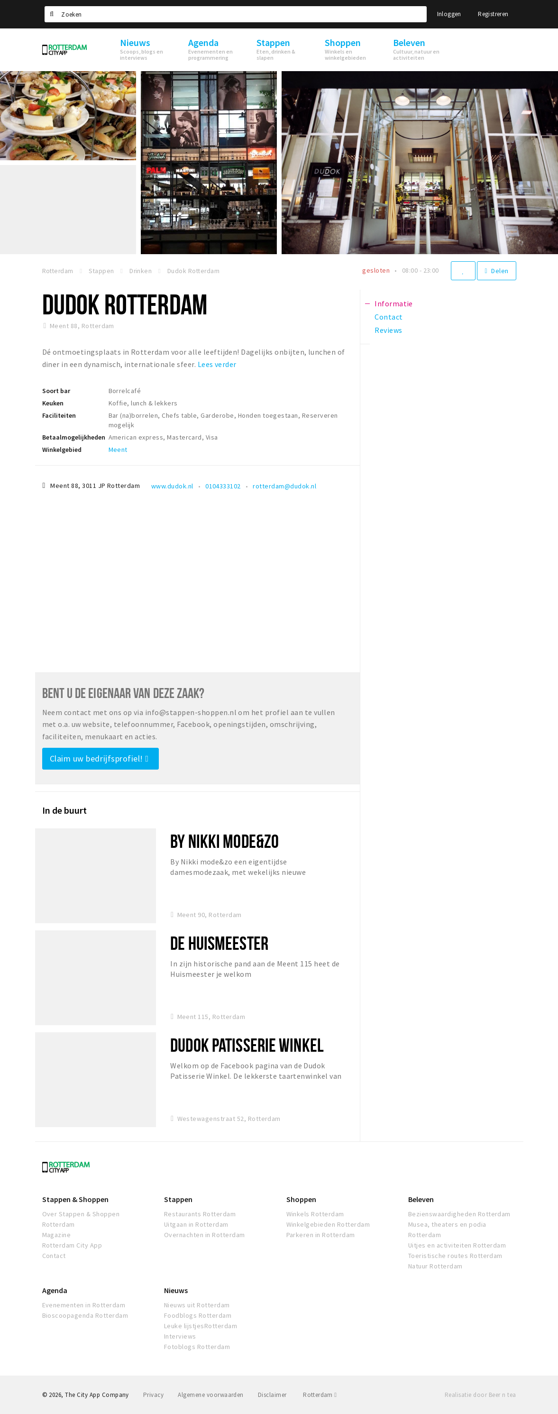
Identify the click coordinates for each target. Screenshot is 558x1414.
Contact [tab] (388, 316)
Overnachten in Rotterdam (204, 1234)
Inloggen (449, 14)
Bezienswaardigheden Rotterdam (459, 1214)
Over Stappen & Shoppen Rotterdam (81, 1219)
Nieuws (176, 1290)
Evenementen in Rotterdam (84, 1305)
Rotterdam (320, 1395)
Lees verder (217, 364)
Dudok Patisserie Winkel (247, 1045)
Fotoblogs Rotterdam (197, 1346)
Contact (54, 1255)
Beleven (421, 1199)
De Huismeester (219, 943)
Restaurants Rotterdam (200, 1214)
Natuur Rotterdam (435, 1266)
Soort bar (56, 390)
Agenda (54, 1290)
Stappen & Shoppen (75, 1199)
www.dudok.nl (172, 486)
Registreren (493, 14)
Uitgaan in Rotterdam (196, 1224)
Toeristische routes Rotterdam (455, 1255)
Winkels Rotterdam (315, 1214)
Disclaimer (272, 1395)
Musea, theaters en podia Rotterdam (447, 1229)
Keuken (53, 403)
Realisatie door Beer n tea (480, 1395)
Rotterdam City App (72, 1245)
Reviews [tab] (388, 330)
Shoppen (301, 1199)
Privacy (153, 1395)
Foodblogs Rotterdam (197, 1315)
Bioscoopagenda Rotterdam (85, 1315)
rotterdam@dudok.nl (284, 486)
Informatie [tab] (394, 303)
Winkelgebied (62, 449)
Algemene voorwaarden (211, 1395)
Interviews (180, 1336)
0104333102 (223, 486)
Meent (118, 449)
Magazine (56, 1234)
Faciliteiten (59, 415)
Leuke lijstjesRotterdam (200, 1326)
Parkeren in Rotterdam (320, 1234)
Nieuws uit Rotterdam (197, 1305)
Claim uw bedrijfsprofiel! (99, 758)
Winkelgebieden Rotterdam (328, 1224)
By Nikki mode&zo (224, 841)
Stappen (178, 1199)
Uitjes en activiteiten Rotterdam (457, 1245)
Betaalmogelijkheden (73, 437)
